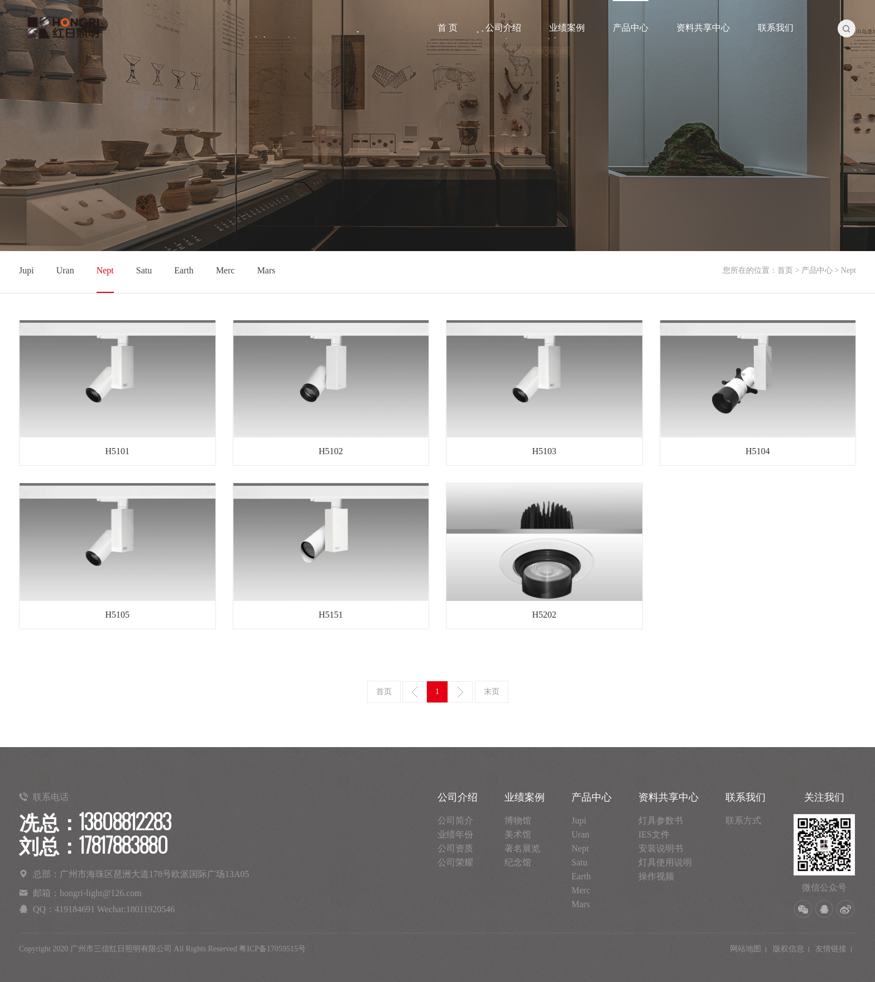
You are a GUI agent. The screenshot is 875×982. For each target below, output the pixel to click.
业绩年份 (455, 834)
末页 (491, 691)
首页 (785, 270)
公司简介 (455, 820)
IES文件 (654, 834)
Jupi (26, 270)
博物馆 (517, 820)
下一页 (460, 691)
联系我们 (776, 27)
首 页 (448, 27)
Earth (184, 270)
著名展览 (522, 848)
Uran (65, 270)
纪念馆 (517, 862)
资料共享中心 (703, 27)
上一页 (414, 691)
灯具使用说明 (665, 862)
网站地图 (745, 949)
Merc (225, 270)
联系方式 (743, 820)
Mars (266, 270)
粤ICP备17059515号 (272, 949)
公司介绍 (503, 27)
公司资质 (455, 848)
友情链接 (831, 949)
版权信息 (788, 949)
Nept (105, 270)
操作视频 (656, 876)
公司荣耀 (455, 862)
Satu (144, 270)
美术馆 (517, 834)
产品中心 (630, 27)
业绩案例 (567, 27)
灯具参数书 (660, 820)
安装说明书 (660, 848)
